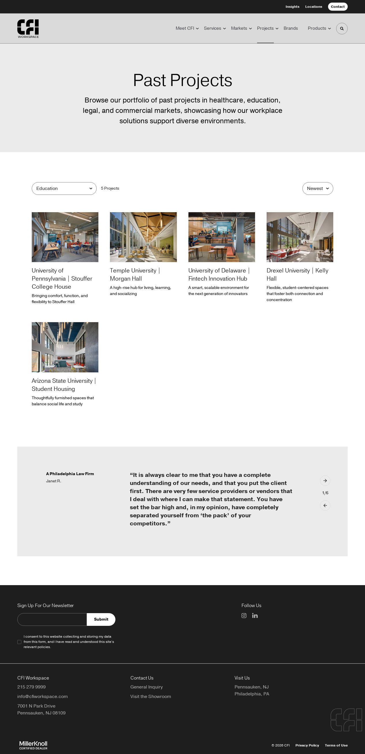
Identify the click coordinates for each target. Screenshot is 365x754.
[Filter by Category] (64, 188)
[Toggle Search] (342, 28)
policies (44, 647)
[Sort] (317, 188)
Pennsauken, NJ (252, 687)
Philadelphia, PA (252, 694)
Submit (101, 619)
